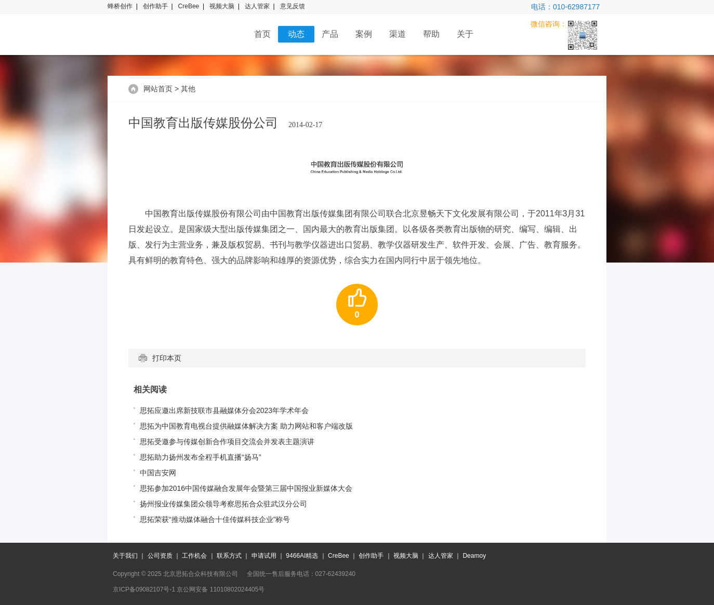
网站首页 (158, 89)
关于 (465, 34)
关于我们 (125, 555)
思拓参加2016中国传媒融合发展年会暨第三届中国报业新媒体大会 (246, 488)
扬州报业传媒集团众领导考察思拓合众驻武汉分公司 (223, 504)
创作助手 (155, 6)
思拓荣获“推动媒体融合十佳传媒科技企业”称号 (215, 519)
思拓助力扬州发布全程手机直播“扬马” (200, 457)
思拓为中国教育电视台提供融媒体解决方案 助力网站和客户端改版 (246, 426)
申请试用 (264, 555)
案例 (363, 34)
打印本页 (160, 358)
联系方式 (229, 555)
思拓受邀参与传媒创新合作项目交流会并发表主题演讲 (227, 441)
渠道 (397, 34)
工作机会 (194, 555)
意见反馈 (292, 6)
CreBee (189, 6)
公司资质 (160, 555)
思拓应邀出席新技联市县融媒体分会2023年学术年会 (224, 410)
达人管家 (257, 6)
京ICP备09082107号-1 (144, 589)
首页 (262, 34)
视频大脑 (221, 6)
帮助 (431, 34)
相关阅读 (150, 389)
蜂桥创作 (120, 6)
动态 (296, 34)
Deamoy (474, 555)
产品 (330, 34)
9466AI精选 (302, 555)
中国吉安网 (158, 473)
